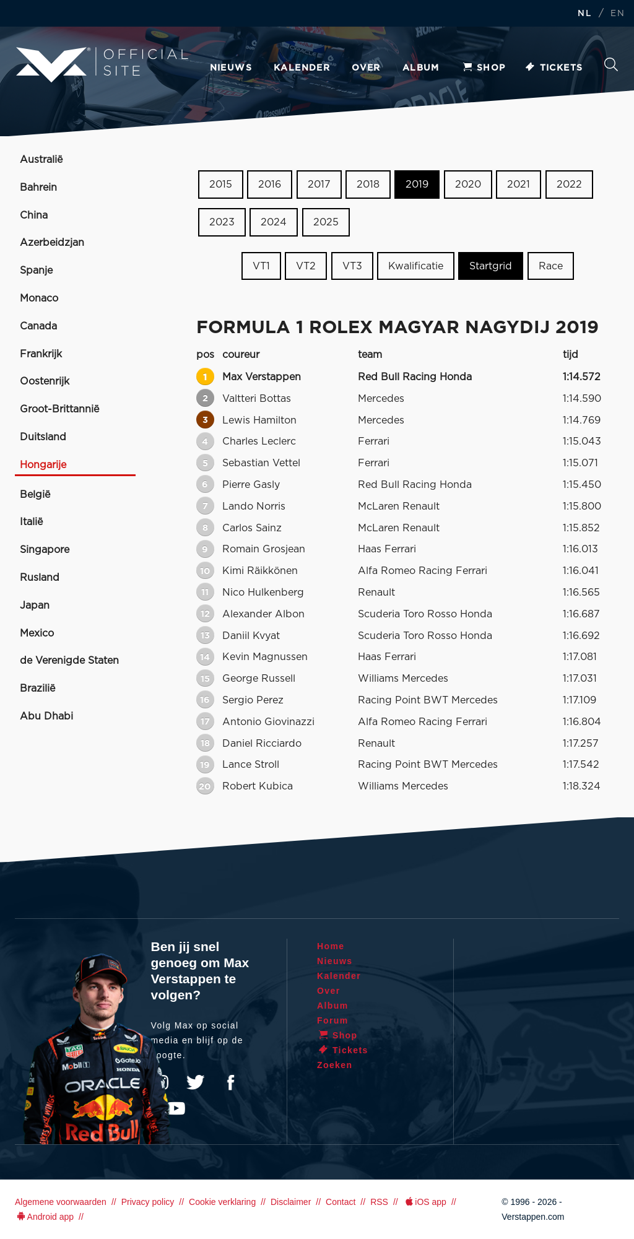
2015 (220, 184)
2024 (274, 222)
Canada (38, 326)
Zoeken (611, 64)
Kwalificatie (415, 266)
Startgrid (490, 266)
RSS (379, 1202)
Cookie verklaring (222, 1202)
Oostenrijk (44, 381)
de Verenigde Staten (69, 661)
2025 (326, 222)
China (34, 215)
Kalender (302, 68)
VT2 (306, 266)
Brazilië (37, 688)
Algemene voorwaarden (60, 1202)
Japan (35, 606)
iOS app (424, 1202)
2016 (269, 184)
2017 (319, 184)
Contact (340, 1202)
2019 (417, 184)
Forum (333, 1020)
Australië (41, 160)
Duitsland (43, 437)
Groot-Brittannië (59, 409)
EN (617, 14)
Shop (483, 68)
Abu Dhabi (46, 716)
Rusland (39, 578)
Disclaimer (291, 1202)
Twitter (196, 1082)
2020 (468, 184)
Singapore (44, 550)
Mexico (37, 633)
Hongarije (43, 465)
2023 (222, 222)
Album (421, 68)
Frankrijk (41, 354)
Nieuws (231, 68)
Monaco (39, 298)
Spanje (36, 271)
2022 (569, 184)
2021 (518, 184)
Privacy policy (148, 1202)
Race (551, 266)
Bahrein (38, 188)
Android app (44, 1217)
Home (331, 946)
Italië (31, 522)
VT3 (352, 266)
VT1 (261, 266)
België (35, 495)
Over (366, 68)
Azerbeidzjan (52, 243)
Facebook (230, 1082)
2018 (368, 184)
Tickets (553, 68)
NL (584, 14)
